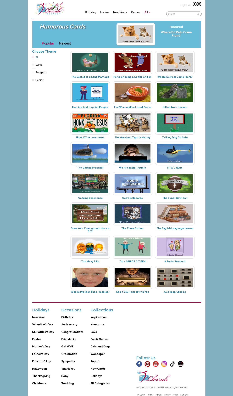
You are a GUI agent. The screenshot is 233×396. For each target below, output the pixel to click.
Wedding (67, 380)
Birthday (90, 12)
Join (189, 5)
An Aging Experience (90, 198)
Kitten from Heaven (175, 107)
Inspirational (98, 314)
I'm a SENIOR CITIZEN (132, 261)
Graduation (69, 350)
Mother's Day (41, 343)
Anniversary (69, 321)
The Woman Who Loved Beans (132, 107)
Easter (36, 336)
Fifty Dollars (175, 167)
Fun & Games (99, 336)
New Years (120, 12)
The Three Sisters (132, 228)
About (159, 391)
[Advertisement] (168, 327)
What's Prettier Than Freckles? (90, 291)
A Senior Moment (174, 261)
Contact (184, 391)
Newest (65, 43)
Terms (150, 391)
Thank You (68, 365)
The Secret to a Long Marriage (90, 76)
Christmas (39, 380)
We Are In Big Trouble (132, 167)
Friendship (68, 336)
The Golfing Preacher (90, 167)
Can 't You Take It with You (132, 291)
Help (175, 391)
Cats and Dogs (100, 343)
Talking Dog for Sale (175, 137)
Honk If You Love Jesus (90, 137)
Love (93, 328)
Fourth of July (41, 358)
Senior (33, 80)
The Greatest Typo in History (132, 137)
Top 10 (95, 358)
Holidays (96, 372)
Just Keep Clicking (175, 291)
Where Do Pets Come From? (176, 33)
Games (135, 12)
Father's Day (40, 350)
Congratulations (72, 328)
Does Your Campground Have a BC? (90, 230)
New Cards (97, 365)
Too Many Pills (90, 261)
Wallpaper (97, 350)
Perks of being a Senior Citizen (132, 76)
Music (167, 391)
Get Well (67, 343)
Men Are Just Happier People (90, 107)
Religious (33, 72)
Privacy (141, 391)
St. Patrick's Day (43, 328)
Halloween (39, 365)
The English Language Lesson (174, 228)
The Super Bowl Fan (174, 198)
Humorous (97, 321)
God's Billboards (132, 198)
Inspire (104, 12)
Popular (48, 43)
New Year (38, 314)
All (33, 57)
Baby (64, 372)
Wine (33, 65)
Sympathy (68, 358)
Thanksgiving (41, 372)
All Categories (100, 380)
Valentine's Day (42, 321)
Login (183, 5)
